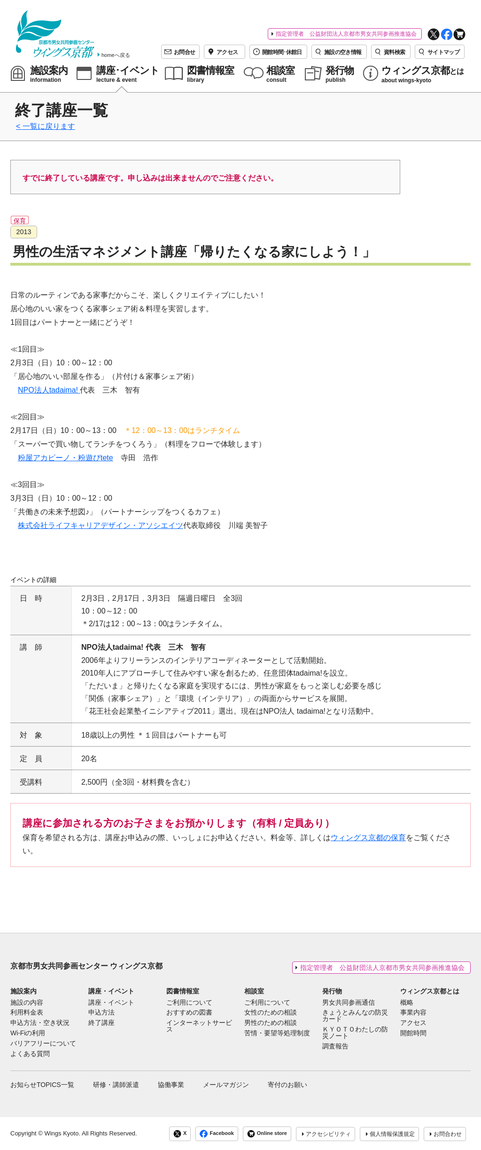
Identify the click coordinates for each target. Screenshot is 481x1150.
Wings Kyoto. (62, 1133)
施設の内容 (26, 1003)
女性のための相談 (270, 1012)
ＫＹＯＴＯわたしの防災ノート (355, 1033)
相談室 (254, 991)
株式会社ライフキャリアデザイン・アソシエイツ (100, 525)
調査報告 (335, 1046)
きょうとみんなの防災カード (355, 1016)
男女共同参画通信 (348, 1003)
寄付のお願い (287, 1084)
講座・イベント (111, 991)
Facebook (216, 1134)
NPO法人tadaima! (49, 390)
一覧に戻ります (49, 126)
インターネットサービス (199, 1026)
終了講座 (101, 1023)
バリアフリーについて (43, 1043)
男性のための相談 (270, 1023)
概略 (406, 1003)
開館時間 (413, 1033)
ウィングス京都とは (429, 991)
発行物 (332, 991)
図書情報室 (182, 991)
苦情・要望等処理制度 (277, 1033)
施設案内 (23, 991)
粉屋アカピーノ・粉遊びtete (65, 458)
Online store (267, 1134)
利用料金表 (26, 1012)
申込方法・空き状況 (40, 1023)
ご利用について (189, 1003)
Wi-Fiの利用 (27, 1033)
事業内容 (413, 1012)
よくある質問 (30, 1054)
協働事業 (171, 1084)
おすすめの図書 (189, 1012)
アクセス (413, 1023)
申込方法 (101, 1012)
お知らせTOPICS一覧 (42, 1084)
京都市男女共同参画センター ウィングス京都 (86, 966)
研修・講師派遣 (116, 1084)
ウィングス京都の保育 (368, 838)
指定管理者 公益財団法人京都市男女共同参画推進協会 (346, 34)
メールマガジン (226, 1084)
